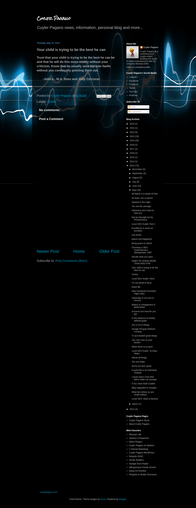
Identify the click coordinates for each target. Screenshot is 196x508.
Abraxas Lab (135, 434)
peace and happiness (142, 239)
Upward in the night (141, 202)
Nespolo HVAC (136, 456)
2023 (132, 132)
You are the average (141, 206)
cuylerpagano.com (48, 492)
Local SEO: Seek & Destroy (145, 399)
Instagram (134, 84)
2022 (132, 136)
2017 (132, 149)
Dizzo (103, 499)
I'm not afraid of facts (142, 283)
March (135, 404)
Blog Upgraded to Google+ (144, 388)
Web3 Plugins (135, 442)
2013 (132, 165)
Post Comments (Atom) (71, 260)
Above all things (139, 357)
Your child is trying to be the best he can (145, 268)
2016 (132, 153)
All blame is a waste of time (145, 193)
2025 (132, 124)
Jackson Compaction (139, 438)
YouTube (133, 91)
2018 (132, 145)
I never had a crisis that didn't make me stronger (144, 378)
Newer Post (48, 251)
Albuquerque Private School (142, 467)
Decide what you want (142, 257)
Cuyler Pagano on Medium (142, 445)
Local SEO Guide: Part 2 (143, 224)
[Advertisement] (78, 220)
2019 (132, 140)
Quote (51, 101)
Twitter (132, 88)
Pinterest (133, 95)
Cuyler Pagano (54, 18)
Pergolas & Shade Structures (143, 474)
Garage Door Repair (138, 463)
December (137, 169)
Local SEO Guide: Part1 (143, 278)
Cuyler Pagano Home (139, 420)
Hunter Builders (136, 460)
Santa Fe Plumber (137, 471)
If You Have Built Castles (143, 383)
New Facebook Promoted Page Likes (144, 292)
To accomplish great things (144, 335)
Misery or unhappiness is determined (143, 305)
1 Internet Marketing (138, 449)
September (137, 173)
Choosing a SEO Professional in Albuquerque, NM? (142, 250)
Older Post (109, 251)
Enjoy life (136, 287)
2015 (132, 157)
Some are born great (141, 366)
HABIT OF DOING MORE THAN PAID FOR (144, 262)
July (134, 182)
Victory (135, 274)
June (134, 186)
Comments (134, 111)
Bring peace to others (142, 243)
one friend (136, 235)
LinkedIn (133, 77)
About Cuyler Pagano (139, 424)
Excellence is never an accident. (142, 229)
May (134, 190)
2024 (132, 128)
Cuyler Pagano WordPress (141, 452)
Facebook (133, 81)
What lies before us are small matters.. (143, 393)
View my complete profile (138, 67)
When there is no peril (142, 347)
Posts (132, 107)
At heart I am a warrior (142, 198)
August (135, 177)
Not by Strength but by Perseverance (142, 218)
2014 (132, 161)
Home (79, 251)
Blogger (122, 499)
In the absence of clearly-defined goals (144, 319)
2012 (132, 409)
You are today (138, 361)
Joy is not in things (140, 325)
